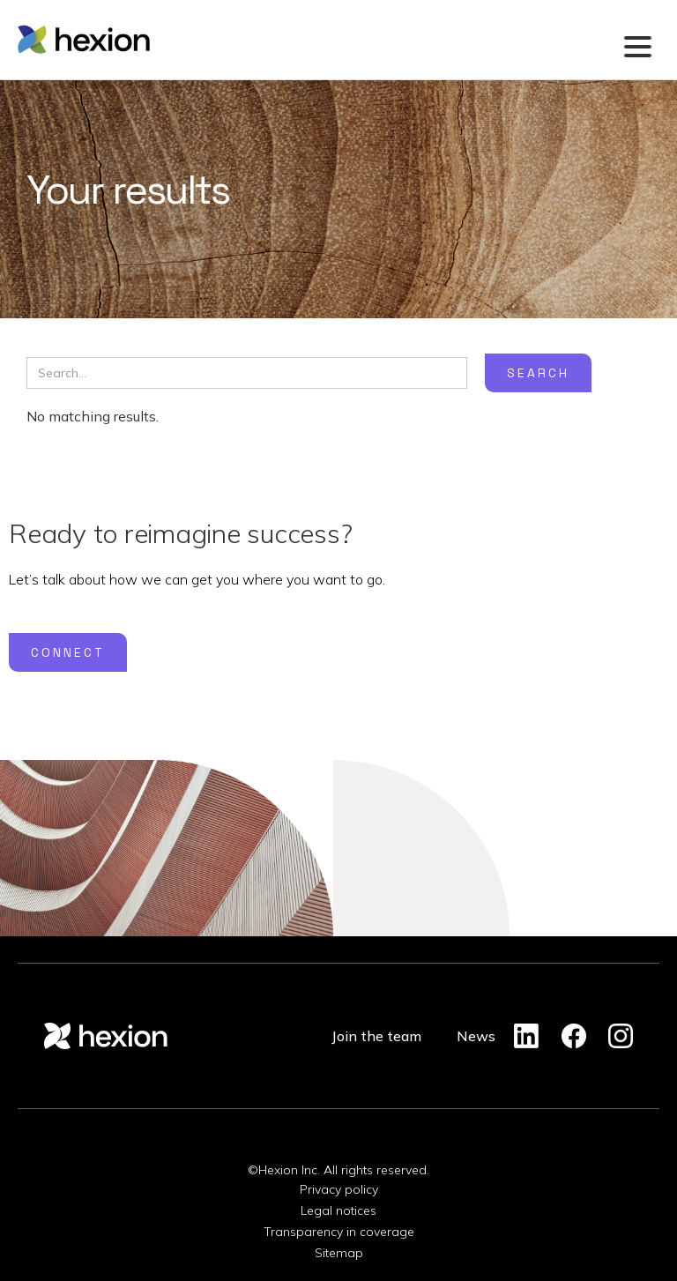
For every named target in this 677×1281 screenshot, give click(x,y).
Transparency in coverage (339, 1232)
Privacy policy (339, 1189)
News (476, 1036)
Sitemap (339, 1253)
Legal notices (338, 1210)
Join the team (376, 1036)
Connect (68, 652)
